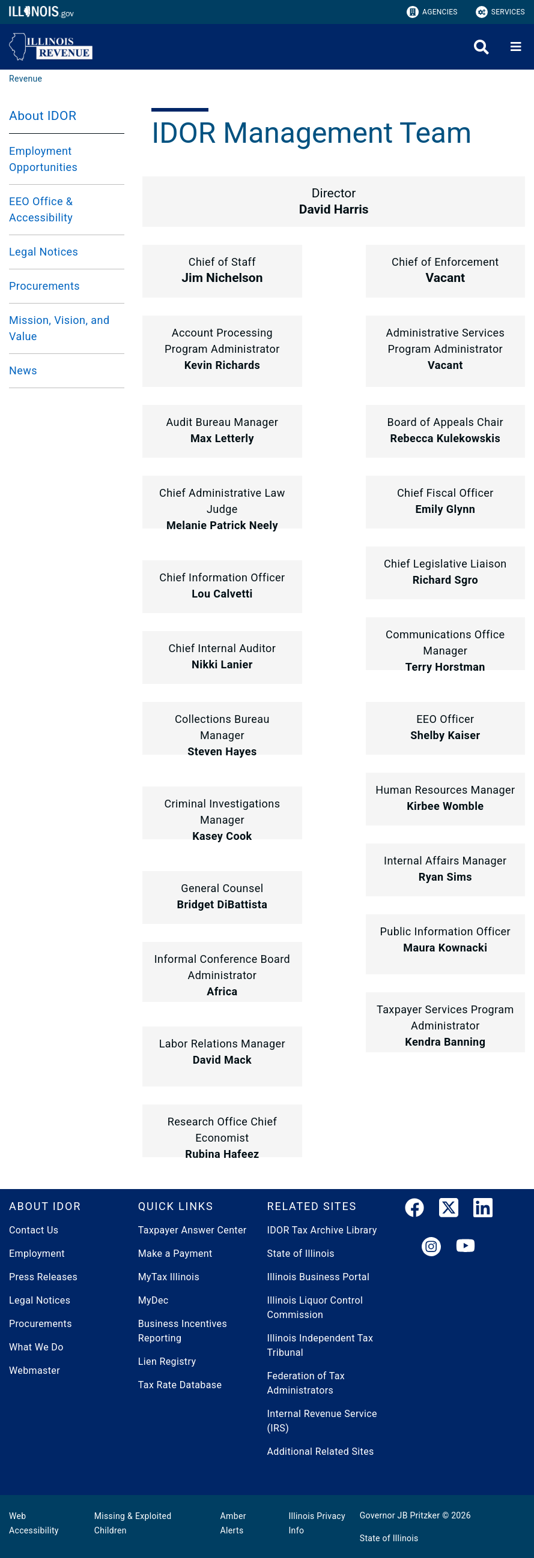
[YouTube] (465, 1247)
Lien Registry (167, 1361)
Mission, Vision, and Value (59, 328)
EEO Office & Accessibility (41, 209)
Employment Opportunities (43, 159)
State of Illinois (301, 1253)
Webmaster (34, 1370)
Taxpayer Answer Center (192, 1230)
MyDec (153, 1300)
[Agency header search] (481, 47)
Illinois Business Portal (318, 1277)
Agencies (432, 12)
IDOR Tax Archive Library (322, 1230)
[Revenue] (25, 78)
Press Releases (43, 1277)
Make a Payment (175, 1253)
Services (500, 12)
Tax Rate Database (180, 1385)
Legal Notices (43, 251)
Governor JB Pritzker (400, 1515)
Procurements (44, 286)
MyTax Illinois (168, 1277)
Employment (37, 1253)
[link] (414, 1210)
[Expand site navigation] (516, 46)
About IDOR (42, 116)
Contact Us (33, 1230)
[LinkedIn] (483, 1210)
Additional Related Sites (320, 1451)
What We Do (36, 1347)
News (23, 370)
